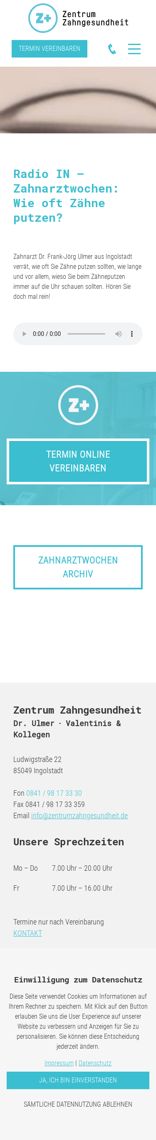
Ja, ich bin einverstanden (78, 1080)
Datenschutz (95, 1063)
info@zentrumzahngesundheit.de (79, 815)
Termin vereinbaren (49, 49)
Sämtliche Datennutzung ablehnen (78, 1104)
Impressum (59, 1063)
